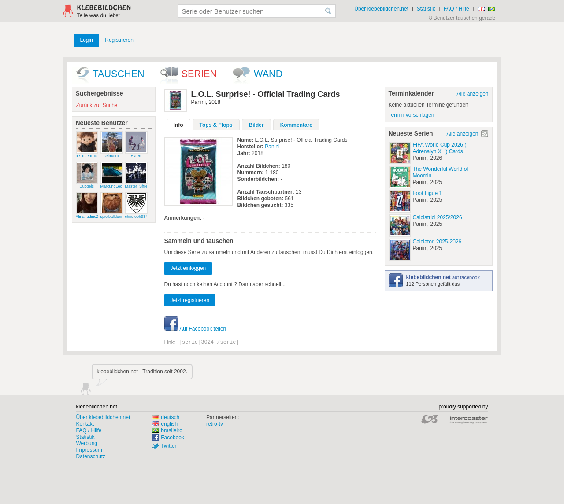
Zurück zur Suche (97, 105)
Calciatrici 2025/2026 (437, 217)
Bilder (256, 125)
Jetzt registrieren (190, 300)
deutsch (165, 417)
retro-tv (214, 424)
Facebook (172, 437)
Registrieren (119, 40)
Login (86, 40)
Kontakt (85, 424)
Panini (272, 146)
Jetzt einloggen (188, 268)
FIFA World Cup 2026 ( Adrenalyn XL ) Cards (440, 148)
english (165, 424)
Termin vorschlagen (411, 115)
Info (178, 125)
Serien (199, 73)
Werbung (86, 443)
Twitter (168, 446)
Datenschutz (91, 456)
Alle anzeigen (472, 94)
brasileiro (167, 430)
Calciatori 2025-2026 (437, 242)
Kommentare (296, 125)
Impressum (89, 450)
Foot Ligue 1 (427, 193)
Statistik (426, 9)
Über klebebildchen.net (381, 9)
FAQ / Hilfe (456, 9)
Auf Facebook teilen (195, 329)
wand (268, 73)
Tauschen (119, 73)
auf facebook (443, 277)
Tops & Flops (216, 125)
